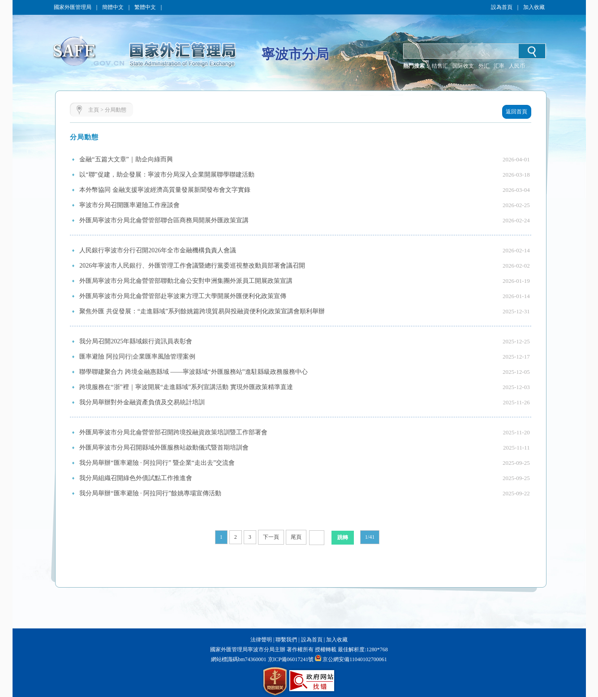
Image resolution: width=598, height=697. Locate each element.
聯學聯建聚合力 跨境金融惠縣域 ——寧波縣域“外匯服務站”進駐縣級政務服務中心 (193, 371)
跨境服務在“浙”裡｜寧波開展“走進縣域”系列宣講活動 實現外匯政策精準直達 (186, 387)
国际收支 (463, 66)
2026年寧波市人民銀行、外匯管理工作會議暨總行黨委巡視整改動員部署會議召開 (192, 265)
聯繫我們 (286, 639)
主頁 (93, 110)
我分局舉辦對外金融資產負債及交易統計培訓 (142, 402)
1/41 (369, 537)
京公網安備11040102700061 (355, 659)
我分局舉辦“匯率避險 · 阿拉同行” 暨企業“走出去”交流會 (157, 462)
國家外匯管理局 (72, 7)
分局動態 (115, 110)
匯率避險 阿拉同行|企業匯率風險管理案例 (137, 356)
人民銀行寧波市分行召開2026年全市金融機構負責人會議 (157, 250)
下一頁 (271, 537)
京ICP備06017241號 (290, 659)
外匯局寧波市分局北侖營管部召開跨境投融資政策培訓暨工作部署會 (173, 432)
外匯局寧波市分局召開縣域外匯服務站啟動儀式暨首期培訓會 (164, 447)
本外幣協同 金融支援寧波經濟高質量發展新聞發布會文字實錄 (164, 189)
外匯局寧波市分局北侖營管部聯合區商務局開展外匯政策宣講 (164, 220)
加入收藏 (534, 7)
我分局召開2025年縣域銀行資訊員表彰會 (135, 341)
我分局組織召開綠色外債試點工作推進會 (135, 478)
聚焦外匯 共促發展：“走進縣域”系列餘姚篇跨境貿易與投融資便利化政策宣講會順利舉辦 (202, 311)
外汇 (483, 66)
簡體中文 (113, 7)
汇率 (499, 66)
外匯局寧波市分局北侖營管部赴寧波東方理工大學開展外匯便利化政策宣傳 (182, 296)
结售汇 (440, 66)
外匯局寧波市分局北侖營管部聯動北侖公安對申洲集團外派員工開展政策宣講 (186, 280)
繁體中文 (145, 7)
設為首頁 (501, 7)
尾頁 (296, 537)
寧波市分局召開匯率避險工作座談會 (129, 205)
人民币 (517, 66)
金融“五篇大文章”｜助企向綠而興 (125, 159)
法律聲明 (261, 639)
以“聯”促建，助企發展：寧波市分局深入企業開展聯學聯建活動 (166, 174)
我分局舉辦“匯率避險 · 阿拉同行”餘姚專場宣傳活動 (150, 493)
